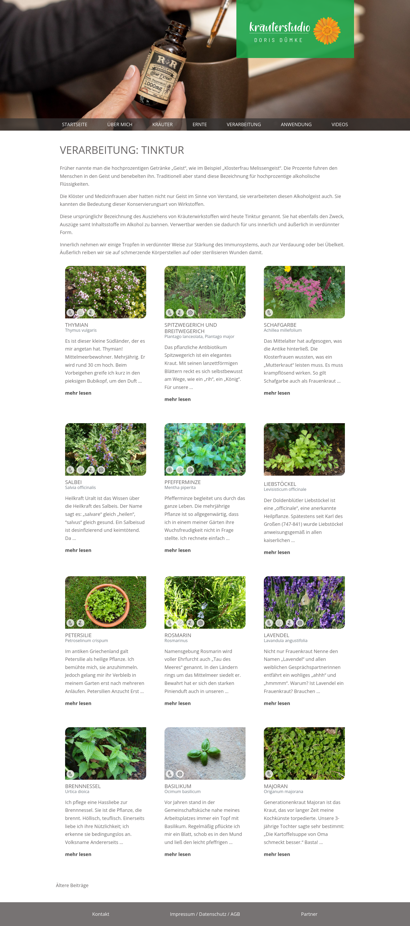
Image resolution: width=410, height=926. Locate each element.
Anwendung (296, 124)
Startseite (74, 124)
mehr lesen (78, 393)
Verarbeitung (244, 124)
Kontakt (100, 914)
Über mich (119, 124)
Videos (340, 124)
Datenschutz (212, 914)
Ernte (200, 124)
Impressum (182, 914)
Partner (309, 914)
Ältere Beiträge (72, 885)
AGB (235, 914)
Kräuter (162, 124)
